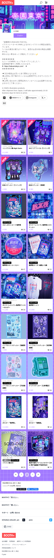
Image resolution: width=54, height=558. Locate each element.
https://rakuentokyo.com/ (13, 66)
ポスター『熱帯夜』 (9, 423)
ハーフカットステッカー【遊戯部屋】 (13, 346)
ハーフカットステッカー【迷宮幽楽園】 (40, 346)
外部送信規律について (9, 548)
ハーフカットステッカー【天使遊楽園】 (13, 387)
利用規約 (12, 541)
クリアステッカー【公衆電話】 (39, 386)
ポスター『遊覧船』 (36, 423)
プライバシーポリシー (19, 544)
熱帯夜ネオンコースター (10, 265)
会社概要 (4, 541)
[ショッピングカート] (46, 2)
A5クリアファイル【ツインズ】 (39, 148)
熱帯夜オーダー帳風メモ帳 (38, 265)
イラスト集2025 (7, 463)
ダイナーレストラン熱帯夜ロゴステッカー (40, 226)
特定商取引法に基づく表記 (10, 551)
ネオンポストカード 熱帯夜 (11, 225)
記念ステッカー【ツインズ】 (12, 185)
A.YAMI (16, 31)
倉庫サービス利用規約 (24, 541)
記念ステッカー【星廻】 (37, 185)
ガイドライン (6, 544)
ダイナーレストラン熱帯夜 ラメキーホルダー (14, 306)
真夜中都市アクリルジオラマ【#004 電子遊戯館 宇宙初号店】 (40, 464)
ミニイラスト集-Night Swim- (12, 148)
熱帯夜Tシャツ (34, 305)
